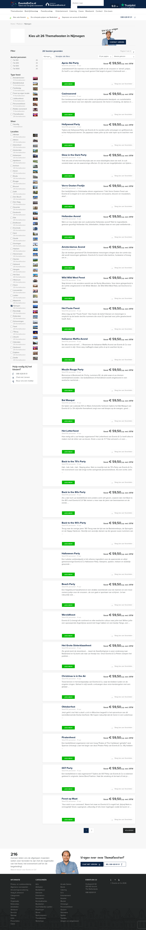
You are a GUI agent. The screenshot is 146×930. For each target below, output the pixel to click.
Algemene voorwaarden (19, 887)
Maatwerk (93, 11)
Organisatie (15, 901)
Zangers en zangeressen (70, 921)
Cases (84, 11)
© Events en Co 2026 (118, 883)
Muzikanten (40, 904)
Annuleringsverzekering (19, 890)
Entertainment (64, 11)
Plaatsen (20, 24)
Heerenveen (21, 255)
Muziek (63, 901)
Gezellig (24, 126)
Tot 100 (24, 60)
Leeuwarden (21, 291)
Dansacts (39, 892)
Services (14, 912)
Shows (38, 912)
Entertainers (40, 895)
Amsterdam (21, 151)
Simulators (64, 912)
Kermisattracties (41, 901)
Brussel (21, 188)
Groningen (21, 245)
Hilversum (21, 281)
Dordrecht (21, 214)
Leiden (21, 297)
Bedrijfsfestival (21, 84)
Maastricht (21, 302)
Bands (63, 887)
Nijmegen (27, 24)
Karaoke (63, 898)
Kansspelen (40, 898)
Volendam (21, 343)
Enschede (21, 229)
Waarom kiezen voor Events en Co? (23, 869)
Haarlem (21, 250)
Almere (21, 141)
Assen (21, 172)
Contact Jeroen (117, 42)
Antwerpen (21, 157)
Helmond (21, 266)
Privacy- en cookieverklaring (21, 884)
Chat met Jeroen (21, 377)
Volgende (129, 830)
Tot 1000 (24, 69)
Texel (21, 328)
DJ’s (62, 892)
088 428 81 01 (126, 17)
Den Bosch (21, 198)
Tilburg (21, 333)
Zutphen (21, 354)
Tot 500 (24, 66)
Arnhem (21, 167)
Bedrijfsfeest (40, 890)
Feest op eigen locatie (21, 95)
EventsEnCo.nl (30, 4)
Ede (21, 219)
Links (12, 918)
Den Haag (21, 203)
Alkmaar (21, 136)
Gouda (21, 240)
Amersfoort (21, 146)
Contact (103, 11)
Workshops (40, 921)
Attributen (39, 887)
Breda (21, 177)
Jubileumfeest (21, 100)
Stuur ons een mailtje (22, 380)
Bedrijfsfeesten (31, 11)
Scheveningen (21, 323)
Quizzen (64, 909)
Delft (21, 193)
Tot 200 (24, 63)
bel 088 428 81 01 (115, 864)
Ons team (113, 11)
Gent (21, 234)
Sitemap (13, 915)
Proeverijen (40, 909)
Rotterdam (21, 317)
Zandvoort (21, 349)
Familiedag (21, 89)
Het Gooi (21, 276)
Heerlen (21, 260)
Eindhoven (21, 224)
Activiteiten (15, 907)
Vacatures (14, 909)
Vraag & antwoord (17, 892)
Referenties (15, 904)
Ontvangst (64, 904)
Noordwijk (21, 312)
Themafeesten (17, 11)
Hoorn (21, 286)
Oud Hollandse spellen (44, 907)
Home (13, 24)
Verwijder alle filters (63, 56)
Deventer (21, 208)
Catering (76, 11)
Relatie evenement (21, 110)
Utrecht (21, 338)
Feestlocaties (48, 11)
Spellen (63, 915)
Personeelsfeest (21, 105)
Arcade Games (66, 884)
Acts (37, 884)
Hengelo (21, 271)
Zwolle (21, 359)
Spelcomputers (41, 915)
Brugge (21, 183)
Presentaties (15, 921)
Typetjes (64, 918)
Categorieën (15, 895)
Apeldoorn (21, 162)
